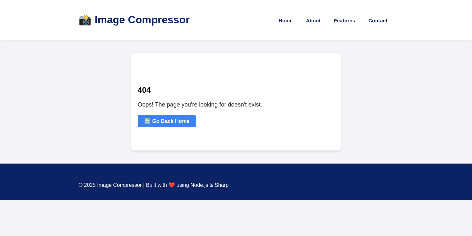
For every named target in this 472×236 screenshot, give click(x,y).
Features (344, 20)
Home (286, 20)
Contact (377, 20)
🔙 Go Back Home (166, 121)
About (313, 20)
